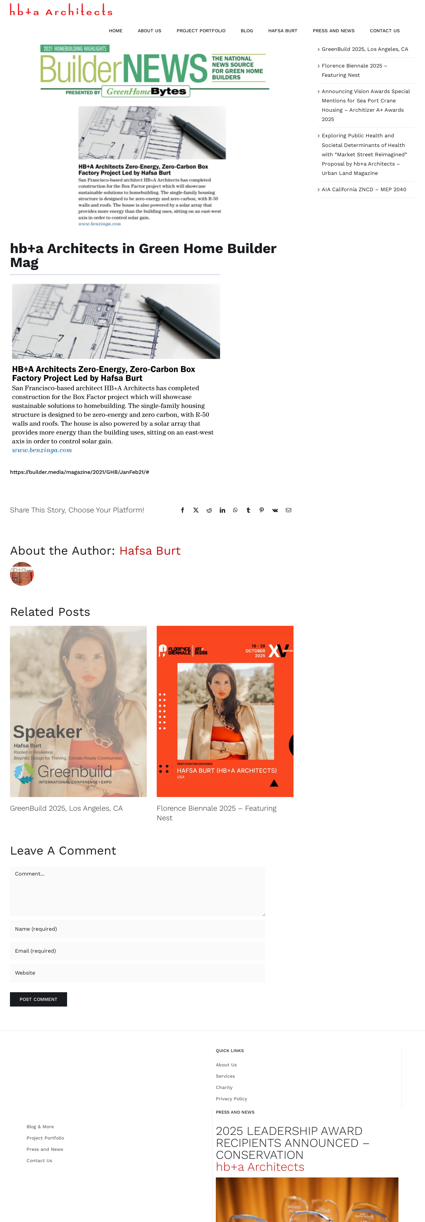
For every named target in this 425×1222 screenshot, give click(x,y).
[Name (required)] (137, 929)
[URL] (137, 973)
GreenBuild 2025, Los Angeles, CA (66, 808)
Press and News (45, 1149)
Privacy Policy (231, 1098)
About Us (226, 1064)
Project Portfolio (45, 1138)
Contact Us (39, 1160)
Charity (224, 1087)
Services (225, 1076)
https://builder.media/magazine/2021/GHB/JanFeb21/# (79, 472)
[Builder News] (152, 136)
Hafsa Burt (150, 551)
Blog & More (40, 1126)
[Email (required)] (137, 951)
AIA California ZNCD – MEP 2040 (364, 189)
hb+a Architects (260, 1167)
